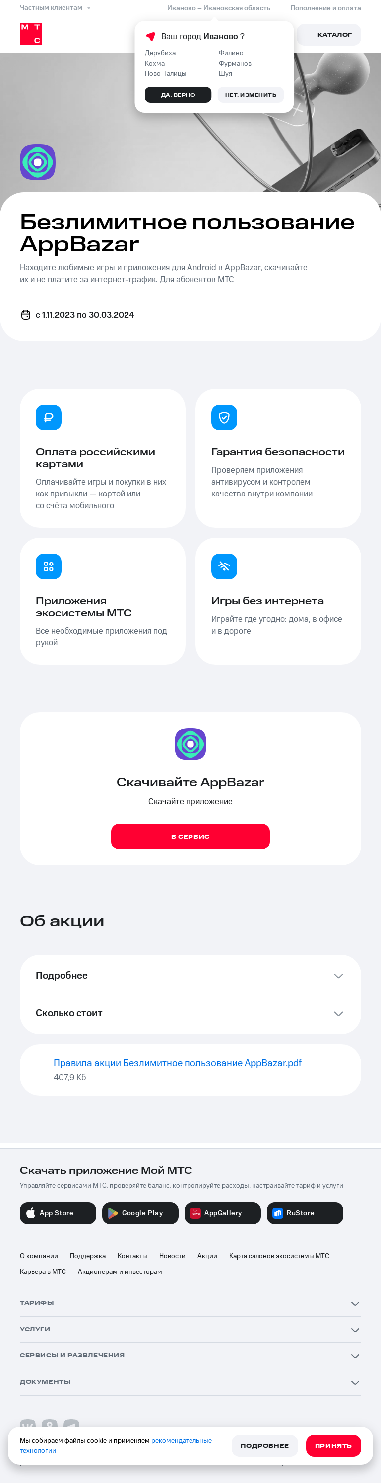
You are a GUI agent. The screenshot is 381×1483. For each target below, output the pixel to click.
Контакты (132, 1256)
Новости (172, 1256)
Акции (207, 1256)
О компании (39, 1256)
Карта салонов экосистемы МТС (279, 1256)
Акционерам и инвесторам (120, 1272)
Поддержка (88, 1256)
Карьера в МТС (43, 1272)
